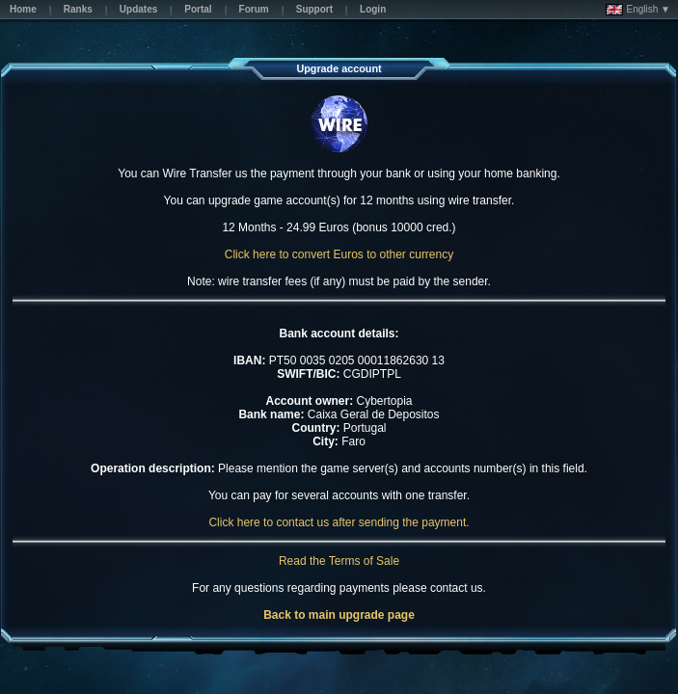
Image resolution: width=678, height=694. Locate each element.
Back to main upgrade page (339, 615)
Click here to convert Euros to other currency (339, 254)
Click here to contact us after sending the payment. (338, 522)
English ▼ (638, 9)
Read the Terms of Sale (339, 561)
